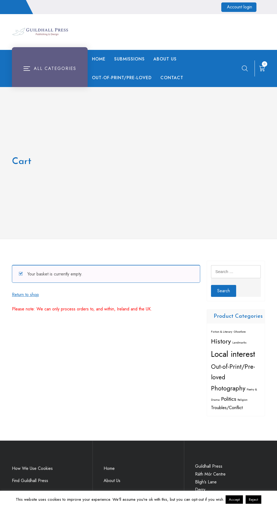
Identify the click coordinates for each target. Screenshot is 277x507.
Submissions (129, 59)
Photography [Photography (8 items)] (228, 388)
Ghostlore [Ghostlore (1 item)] (240, 332)
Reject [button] (253, 499)
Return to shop (25, 294)
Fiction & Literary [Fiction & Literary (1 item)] (221, 332)
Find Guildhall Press (30, 480)
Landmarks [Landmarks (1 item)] (239, 343)
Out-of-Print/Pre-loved (122, 78)
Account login (239, 7)
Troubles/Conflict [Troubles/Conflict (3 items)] (227, 407)
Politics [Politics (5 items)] (228, 399)
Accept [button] (234, 499)
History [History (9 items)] (221, 341)
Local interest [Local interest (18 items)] (233, 354)
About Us (165, 59)
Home (98, 59)
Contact (171, 78)
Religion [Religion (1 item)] (243, 400)
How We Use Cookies (32, 468)
